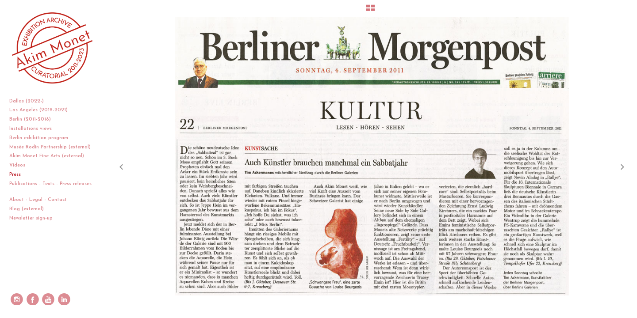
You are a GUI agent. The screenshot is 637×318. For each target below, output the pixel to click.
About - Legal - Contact (41, 199)
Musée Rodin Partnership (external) (50, 147)
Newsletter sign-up (31, 218)
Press (15, 174)
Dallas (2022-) (29, 101)
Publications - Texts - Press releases (50, 187)
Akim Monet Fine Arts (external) (46, 156)
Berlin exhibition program (38, 138)
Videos (20, 165)
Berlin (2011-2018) (33, 119)
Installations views (33, 128)
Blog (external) (26, 209)
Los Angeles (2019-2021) (41, 110)
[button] (370, 11)
